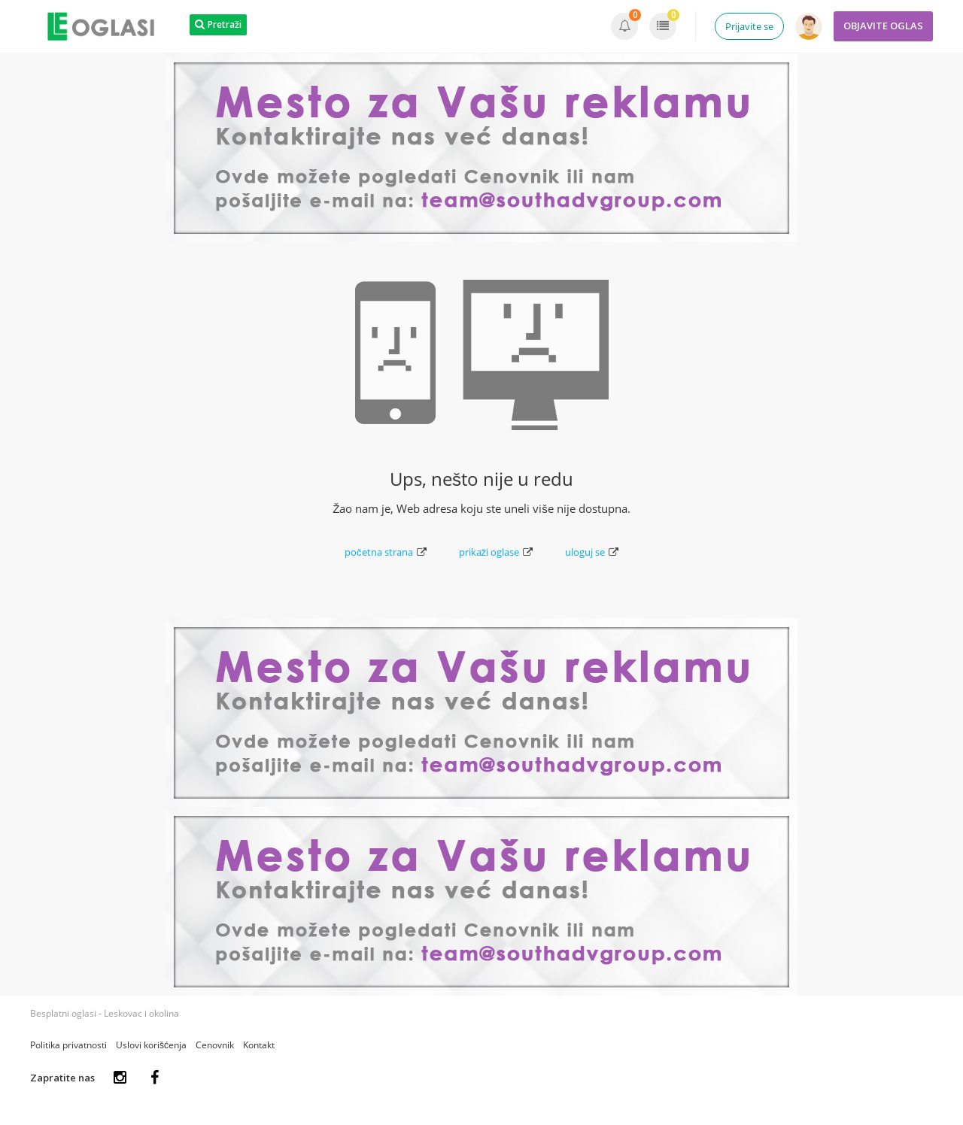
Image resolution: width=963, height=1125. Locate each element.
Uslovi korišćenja (151, 1045)
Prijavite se (749, 26)
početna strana (386, 552)
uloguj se (591, 552)
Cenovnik (215, 1045)
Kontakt (259, 1045)
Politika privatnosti (68, 1045)
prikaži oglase (496, 552)
